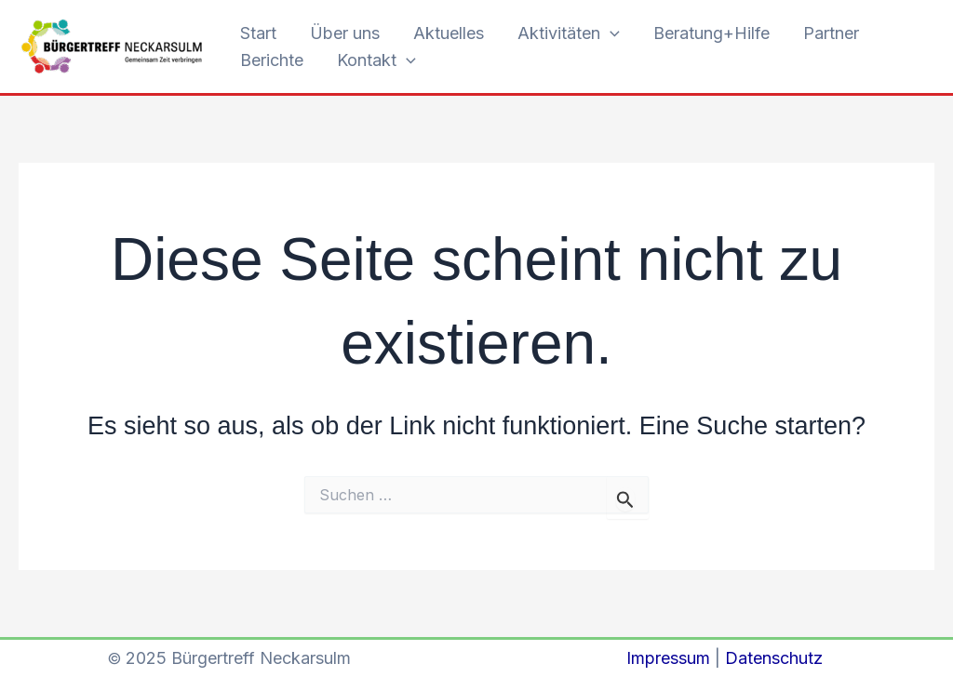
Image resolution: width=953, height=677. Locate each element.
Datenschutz (774, 658)
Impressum (668, 658)
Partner (831, 33)
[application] (610, 33)
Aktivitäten (568, 33)
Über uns (345, 33)
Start (258, 33)
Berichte (271, 60)
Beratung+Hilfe (711, 33)
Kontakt (376, 60)
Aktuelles (448, 33)
